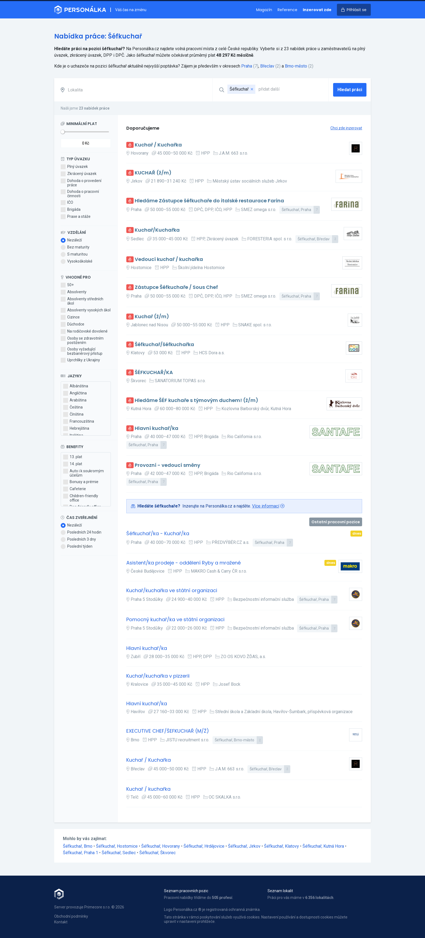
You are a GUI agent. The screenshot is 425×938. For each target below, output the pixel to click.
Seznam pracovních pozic (186, 891)
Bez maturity (75, 247)
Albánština (75, 386)
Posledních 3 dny (78, 539)
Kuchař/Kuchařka (157, 230)
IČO (67, 202)
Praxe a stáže (76, 216)
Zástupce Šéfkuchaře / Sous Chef (176, 287)
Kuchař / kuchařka (148, 789)
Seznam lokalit (280, 891)
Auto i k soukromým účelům (83, 473)
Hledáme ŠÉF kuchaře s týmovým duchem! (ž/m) (196, 400)
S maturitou (74, 254)
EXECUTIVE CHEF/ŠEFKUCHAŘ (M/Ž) (167, 731)
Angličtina (75, 393)
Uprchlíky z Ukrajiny (80, 360)
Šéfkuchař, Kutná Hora (323, 846)
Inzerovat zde (317, 9)
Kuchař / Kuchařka (158, 145)
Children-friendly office (80, 498)
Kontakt (60, 922)
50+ (67, 285)
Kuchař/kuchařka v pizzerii (157, 676)
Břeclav (267, 66)
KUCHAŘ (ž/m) (153, 173)
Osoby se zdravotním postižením (82, 340)
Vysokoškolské (76, 261)
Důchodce (72, 324)
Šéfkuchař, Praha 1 (81, 852)
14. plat (72, 464)
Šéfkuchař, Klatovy (282, 846)
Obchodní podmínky (71, 916)
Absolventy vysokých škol (86, 310)
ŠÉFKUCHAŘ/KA (154, 372)
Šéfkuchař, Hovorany (161, 846)
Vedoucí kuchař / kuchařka (169, 259)
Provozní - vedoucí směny (167, 465)
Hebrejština (76, 428)
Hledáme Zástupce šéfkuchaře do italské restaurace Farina (209, 201)
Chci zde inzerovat (346, 128)
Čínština (73, 414)
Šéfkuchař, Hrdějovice (204, 846)
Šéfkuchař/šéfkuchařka (164, 344)
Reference (287, 9)
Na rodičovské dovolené (84, 331)
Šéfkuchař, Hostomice (117, 846)
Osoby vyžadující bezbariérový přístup (81, 351)
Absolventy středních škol (82, 301)
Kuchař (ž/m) (152, 317)
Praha (246, 66)
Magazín (264, 9)
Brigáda (71, 209)
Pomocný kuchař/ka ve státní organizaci (175, 620)
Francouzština (78, 421)
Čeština (73, 407)
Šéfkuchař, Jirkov (245, 846)
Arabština (74, 400)
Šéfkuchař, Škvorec (157, 852)
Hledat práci (349, 89)
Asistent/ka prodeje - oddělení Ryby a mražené (183, 563)
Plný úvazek (74, 166)
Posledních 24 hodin (81, 532)
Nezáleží (71, 240)
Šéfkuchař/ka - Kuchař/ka (157, 534)
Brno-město (296, 66)
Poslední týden (76, 546)
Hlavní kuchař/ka (156, 428)
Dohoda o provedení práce (81, 182)
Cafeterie (74, 489)
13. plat (72, 457)
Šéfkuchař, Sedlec (119, 852)
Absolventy (73, 292)
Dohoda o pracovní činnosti (80, 193)
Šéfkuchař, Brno (78, 846)
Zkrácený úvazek (78, 173)
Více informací (265, 506)
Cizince (70, 317)
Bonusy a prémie (80, 482)
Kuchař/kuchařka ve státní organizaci (171, 591)
